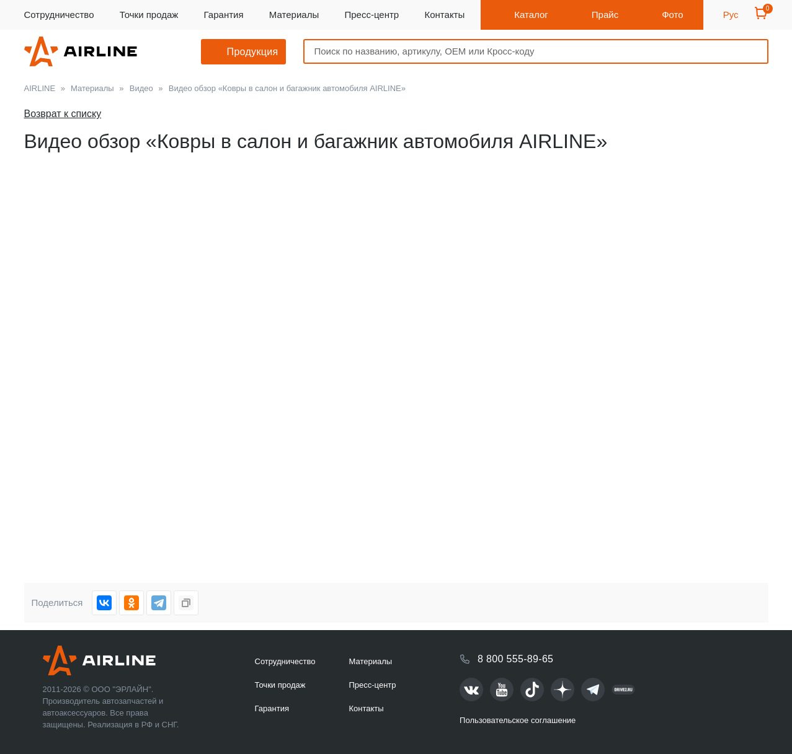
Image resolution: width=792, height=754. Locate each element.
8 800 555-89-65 (515, 659)
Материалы (294, 14)
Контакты (444, 14)
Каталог (531, 14)
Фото (672, 14)
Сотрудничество (59, 14)
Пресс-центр (371, 14)
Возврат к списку (63, 113)
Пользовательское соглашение (518, 720)
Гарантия (224, 14)
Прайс (605, 14)
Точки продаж (149, 14)
